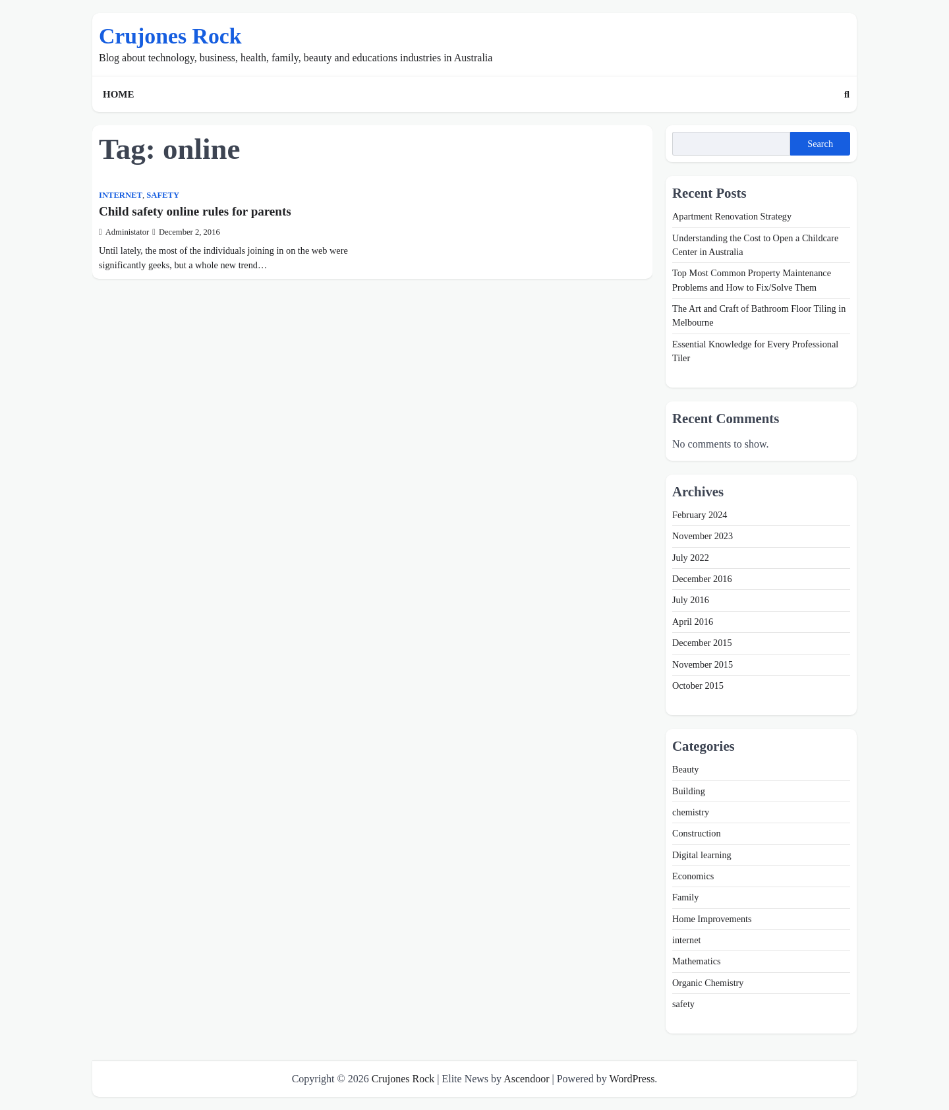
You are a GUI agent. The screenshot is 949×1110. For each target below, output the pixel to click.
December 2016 (702, 578)
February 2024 (699, 515)
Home (118, 94)
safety (162, 195)
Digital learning (702, 855)
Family (685, 897)
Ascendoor (526, 1078)
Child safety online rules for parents (195, 211)
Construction (696, 833)
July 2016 (690, 600)
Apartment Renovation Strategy (731, 216)
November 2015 (702, 664)
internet (120, 195)
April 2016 (692, 621)
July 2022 (690, 557)
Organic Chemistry (707, 983)
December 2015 (702, 642)
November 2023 (702, 536)
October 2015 (698, 685)
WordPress (631, 1078)
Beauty (685, 769)
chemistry (690, 812)
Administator (124, 232)
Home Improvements (712, 919)
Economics (693, 876)
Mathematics (696, 961)
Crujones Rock (170, 36)
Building (688, 791)
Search (820, 143)
